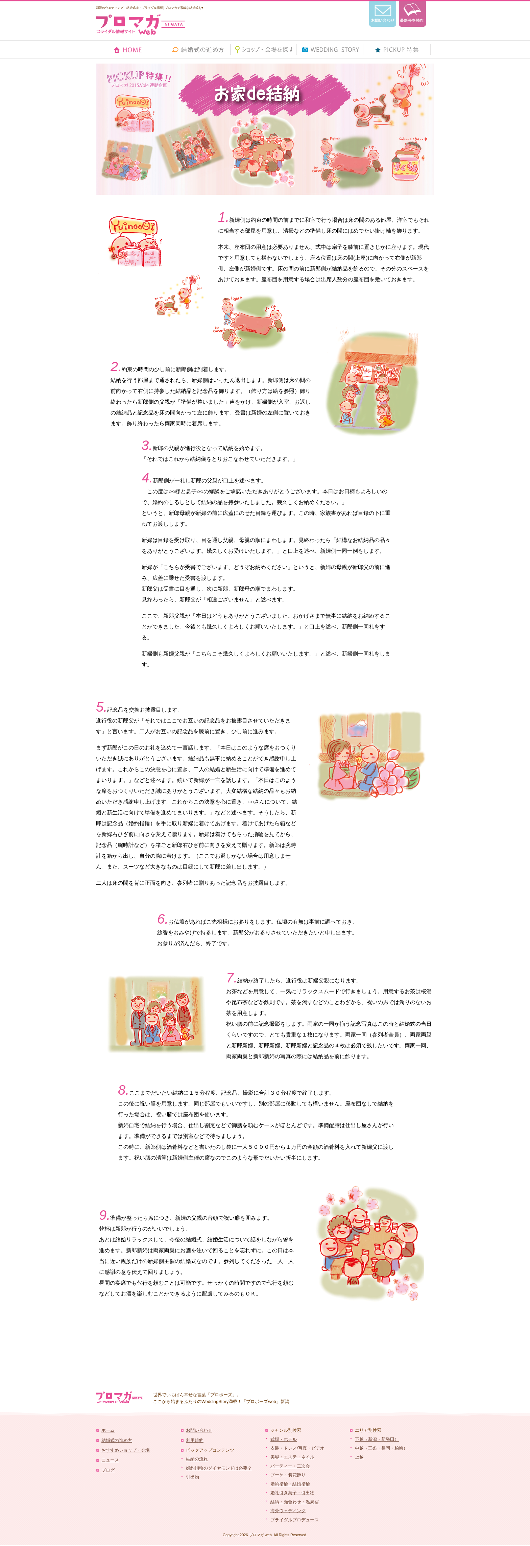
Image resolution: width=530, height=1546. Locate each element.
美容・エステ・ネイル (292, 1456)
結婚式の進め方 (198, 49)
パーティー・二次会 (290, 1466)
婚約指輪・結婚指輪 (290, 1483)
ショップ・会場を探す (264, 49)
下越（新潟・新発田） (377, 1439)
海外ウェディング (288, 1510)
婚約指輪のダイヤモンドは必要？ (219, 1468)
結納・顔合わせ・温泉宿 (294, 1501)
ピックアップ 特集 (397, 49)
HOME (131, 49)
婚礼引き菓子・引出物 (292, 1492)
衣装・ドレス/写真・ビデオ (297, 1448)
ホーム (108, 1430)
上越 (359, 1456)
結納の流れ (197, 1458)
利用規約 (194, 1440)
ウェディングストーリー (330, 49)
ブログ (108, 1470)
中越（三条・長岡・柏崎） (381, 1448)
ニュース (110, 1459)
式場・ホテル (283, 1439)
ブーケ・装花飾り (288, 1474)
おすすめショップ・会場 (125, 1450)
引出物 (192, 1476)
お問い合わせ (199, 1430)
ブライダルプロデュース (294, 1519)
